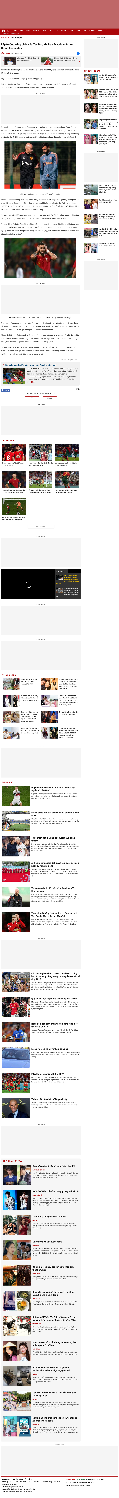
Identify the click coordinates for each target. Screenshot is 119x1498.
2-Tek (78, 31)
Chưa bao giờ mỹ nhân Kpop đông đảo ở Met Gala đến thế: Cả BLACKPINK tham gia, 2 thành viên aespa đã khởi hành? (68, 733)
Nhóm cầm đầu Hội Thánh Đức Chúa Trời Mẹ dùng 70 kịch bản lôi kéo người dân (30, 731)
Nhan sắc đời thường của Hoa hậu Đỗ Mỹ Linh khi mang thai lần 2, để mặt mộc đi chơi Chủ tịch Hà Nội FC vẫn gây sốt (29, 716)
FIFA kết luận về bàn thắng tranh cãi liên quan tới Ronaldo (67, 482)
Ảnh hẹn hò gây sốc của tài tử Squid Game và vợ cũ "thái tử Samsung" (108, 77)
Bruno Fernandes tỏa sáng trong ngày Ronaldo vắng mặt (30, 365)
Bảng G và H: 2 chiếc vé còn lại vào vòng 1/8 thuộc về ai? (41, 455)
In (79, 389)
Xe (85, 31)
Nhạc (44, 31)
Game (71, 31)
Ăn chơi (92, 31)
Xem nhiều (60, 571)
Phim (28, 31)
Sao (21, 31)
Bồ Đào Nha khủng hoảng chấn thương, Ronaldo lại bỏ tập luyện (40, 482)
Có (32, 398)
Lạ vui (63, 31)
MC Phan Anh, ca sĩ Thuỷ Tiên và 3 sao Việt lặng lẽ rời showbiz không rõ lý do (30, 698)
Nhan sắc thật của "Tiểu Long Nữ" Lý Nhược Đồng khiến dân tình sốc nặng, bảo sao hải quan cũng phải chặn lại (108, 139)
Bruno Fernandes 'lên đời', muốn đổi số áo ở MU (14, 455)
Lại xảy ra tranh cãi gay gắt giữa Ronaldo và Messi (67, 455)
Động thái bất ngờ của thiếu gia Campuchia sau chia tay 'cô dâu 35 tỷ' (107, 217)
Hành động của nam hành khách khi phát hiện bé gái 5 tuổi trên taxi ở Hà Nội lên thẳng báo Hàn (67, 580)
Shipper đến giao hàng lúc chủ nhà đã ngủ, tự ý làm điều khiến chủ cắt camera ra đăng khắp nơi (67, 593)
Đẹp (51, 31)
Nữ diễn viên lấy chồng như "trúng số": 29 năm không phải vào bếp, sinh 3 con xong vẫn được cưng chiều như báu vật (68, 684)
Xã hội (100, 31)
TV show (36, 31)
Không (49, 398)
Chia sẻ (5, 390)
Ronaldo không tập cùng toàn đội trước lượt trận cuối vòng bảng (14, 482)
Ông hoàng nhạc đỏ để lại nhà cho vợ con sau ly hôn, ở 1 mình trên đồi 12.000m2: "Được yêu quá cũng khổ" (108, 124)
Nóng (15, 31)
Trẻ (57, 31)
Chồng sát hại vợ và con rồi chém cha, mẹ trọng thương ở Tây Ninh (30, 682)
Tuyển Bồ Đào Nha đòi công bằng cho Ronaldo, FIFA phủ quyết (14, 509)
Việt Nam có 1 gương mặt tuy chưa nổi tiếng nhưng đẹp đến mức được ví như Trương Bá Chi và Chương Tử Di (108, 108)
